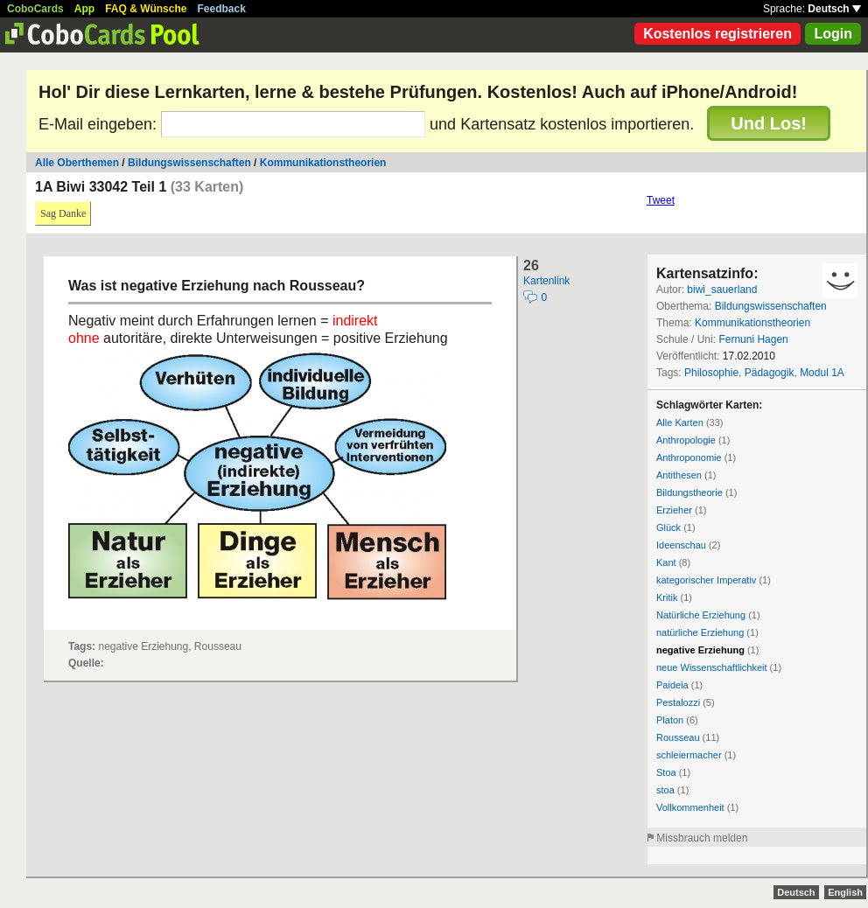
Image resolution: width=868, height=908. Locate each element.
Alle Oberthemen (77, 163)
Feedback (222, 9)
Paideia (672, 685)
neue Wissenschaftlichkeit (711, 667)
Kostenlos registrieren (717, 33)
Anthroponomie (689, 457)
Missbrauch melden (701, 838)
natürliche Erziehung (700, 632)
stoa (665, 790)
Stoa (666, 772)
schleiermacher (689, 755)
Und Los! (769, 123)
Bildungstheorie (689, 492)
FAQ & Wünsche (145, 9)
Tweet (661, 200)
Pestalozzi (678, 702)
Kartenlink (546, 281)
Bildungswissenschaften (189, 163)
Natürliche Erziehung (701, 615)
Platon (669, 720)
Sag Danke (63, 213)
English (845, 892)
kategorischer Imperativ (706, 580)
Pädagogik (769, 373)
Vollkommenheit (690, 807)
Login (833, 33)
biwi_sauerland (722, 289)
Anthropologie (686, 440)
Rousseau (678, 737)
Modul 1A (822, 373)
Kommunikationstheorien (323, 163)
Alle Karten (680, 422)
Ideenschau (681, 545)
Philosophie (711, 373)
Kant (666, 562)
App (84, 9)
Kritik (666, 597)
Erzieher (674, 510)
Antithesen (679, 475)
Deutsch (834, 9)
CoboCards (35, 9)
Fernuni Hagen (753, 339)
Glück (668, 527)
